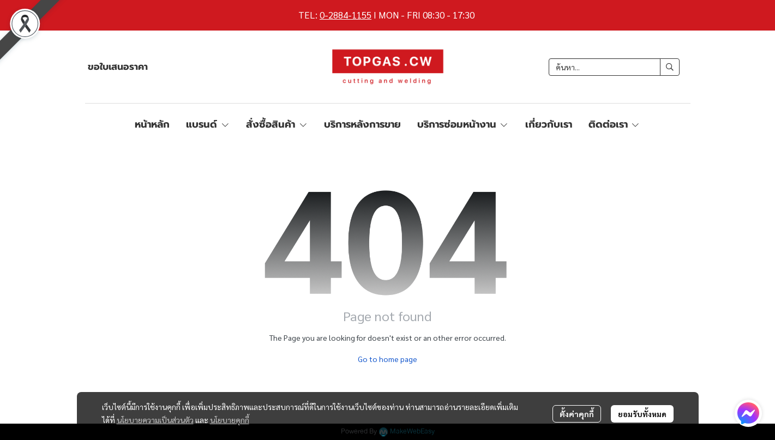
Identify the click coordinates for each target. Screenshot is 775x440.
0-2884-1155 (345, 15)
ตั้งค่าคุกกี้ (577, 414)
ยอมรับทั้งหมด (642, 414)
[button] (614, 67)
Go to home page (387, 359)
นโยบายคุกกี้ (229, 420)
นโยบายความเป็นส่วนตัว (155, 420)
